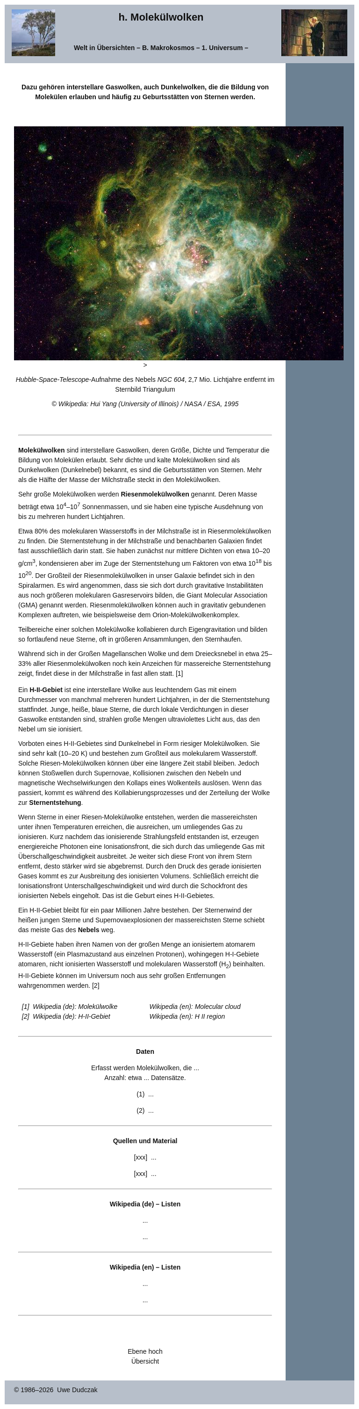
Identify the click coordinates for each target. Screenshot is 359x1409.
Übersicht (145, 1361)
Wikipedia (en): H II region (187, 1016)
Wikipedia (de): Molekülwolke (75, 1006)
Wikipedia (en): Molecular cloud (195, 1006)
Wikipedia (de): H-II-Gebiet (71, 1016)
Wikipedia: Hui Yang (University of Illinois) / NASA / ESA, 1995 (148, 404)
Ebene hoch (145, 1351)
